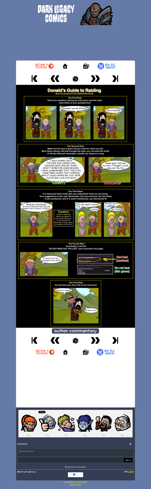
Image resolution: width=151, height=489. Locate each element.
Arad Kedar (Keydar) (80, 482)
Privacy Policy (75, 485)
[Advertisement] (75, 42)
